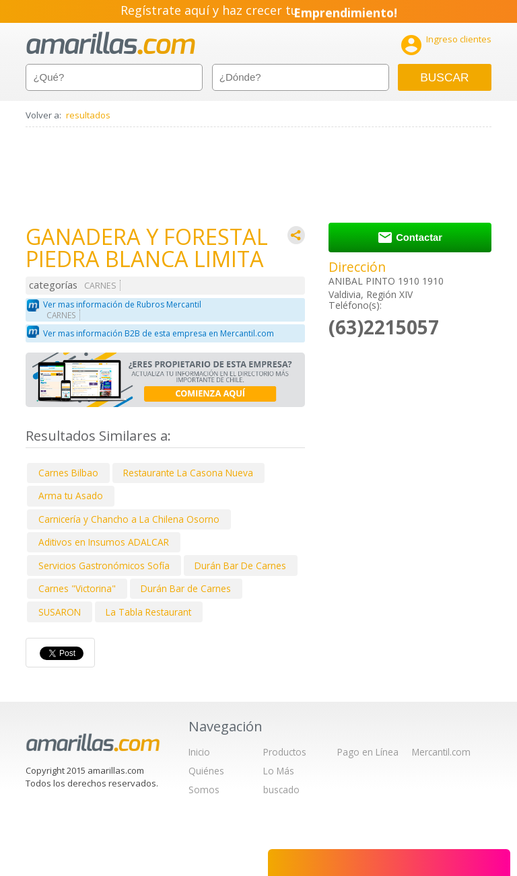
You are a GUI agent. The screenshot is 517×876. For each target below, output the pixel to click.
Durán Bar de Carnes (186, 588)
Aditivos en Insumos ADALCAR (103, 542)
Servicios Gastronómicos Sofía (104, 565)
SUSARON (59, 612)
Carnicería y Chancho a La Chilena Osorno (128, 519)
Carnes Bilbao (68, 472)
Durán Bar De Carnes (240, 565)
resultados (88, 115)
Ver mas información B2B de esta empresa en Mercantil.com (158, 333)
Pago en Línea (368, 751)
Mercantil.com (441, 751)
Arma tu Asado (70, 495)
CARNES (100, 285)
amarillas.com (111, 43)
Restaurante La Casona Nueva (188, 472)
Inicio (199, 751)
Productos (284, 751)
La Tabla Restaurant (148, 612)
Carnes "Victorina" (77, 588)
